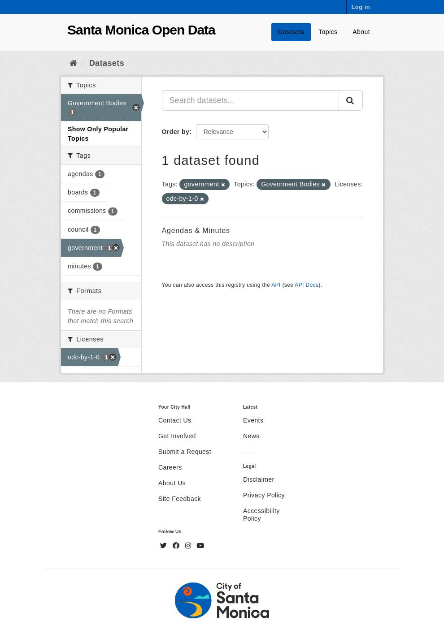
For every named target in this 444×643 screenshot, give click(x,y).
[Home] (73, 63)
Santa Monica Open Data (141, 29)
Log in (360, 7)
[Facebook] (177, 545)
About (361, 31)
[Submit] (351, 100)
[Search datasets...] (251, 100)
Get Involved (177, 436)
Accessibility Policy (261, 514)
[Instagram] (189, 545)
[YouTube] (200, 545)
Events (253, 420)
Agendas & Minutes (196, 230)
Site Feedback (179, 498)
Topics (327, 31)
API (275, 285)
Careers (170, 467)
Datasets (291, 31)
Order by (176, 131)
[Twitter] (164, 545)
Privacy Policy (264, 495)
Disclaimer (258, 479)
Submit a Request (184, 451)
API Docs (306, 285)
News (251, 436)
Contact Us (174, 420)
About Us (172, 483)
